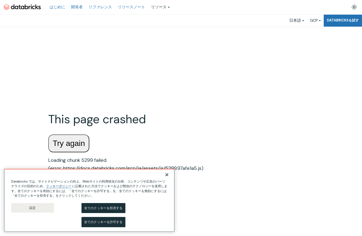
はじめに (57, 7)
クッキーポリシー (58, 186)
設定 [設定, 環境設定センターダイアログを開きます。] (32, 208)
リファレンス (100, 7)
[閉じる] (166, 174)
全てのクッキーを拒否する (103, 208)
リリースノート (131, 7)
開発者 (77, 7)
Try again (69, 143)
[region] (89, 200)
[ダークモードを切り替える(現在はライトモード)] (354, 7)
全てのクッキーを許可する (103, 222)
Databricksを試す (343, 20)
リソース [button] (159, 7)
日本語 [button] (295, 20)
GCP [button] (314, 20)
